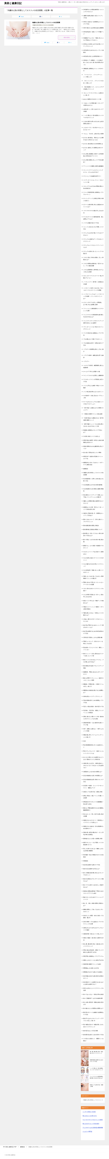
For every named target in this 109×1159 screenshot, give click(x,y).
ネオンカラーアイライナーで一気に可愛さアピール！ (93, 277)
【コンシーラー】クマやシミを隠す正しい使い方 (93, 94)
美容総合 (85, 861)
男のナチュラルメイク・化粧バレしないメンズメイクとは (93, 752)
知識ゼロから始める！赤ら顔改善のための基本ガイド (93, 827)
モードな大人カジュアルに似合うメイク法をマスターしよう (93, 403)
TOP (10, 1147)
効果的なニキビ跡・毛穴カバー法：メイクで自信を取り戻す (93, 508)
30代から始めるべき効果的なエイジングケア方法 (93, 23)
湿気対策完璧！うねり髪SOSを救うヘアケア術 (93, 724)
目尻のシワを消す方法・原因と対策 (92, 791)
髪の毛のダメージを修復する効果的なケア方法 (93, 1013)
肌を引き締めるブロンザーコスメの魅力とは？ (93, 880)
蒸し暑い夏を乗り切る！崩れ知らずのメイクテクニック (93, 945)
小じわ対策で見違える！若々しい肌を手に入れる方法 (93, 595)
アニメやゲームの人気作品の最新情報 (93, 1127)
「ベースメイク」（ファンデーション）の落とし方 (92, 75)
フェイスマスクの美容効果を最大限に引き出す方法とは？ (93, 315)
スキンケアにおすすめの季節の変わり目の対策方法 (93, 187)
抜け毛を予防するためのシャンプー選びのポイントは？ (93, 626)
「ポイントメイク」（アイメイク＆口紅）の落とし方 (93, 82)
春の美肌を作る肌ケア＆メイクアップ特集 (93, 667)
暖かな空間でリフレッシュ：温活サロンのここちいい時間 (93, 679)
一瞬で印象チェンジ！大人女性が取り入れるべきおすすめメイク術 (93, 425)
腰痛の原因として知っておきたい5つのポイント (93, 910)
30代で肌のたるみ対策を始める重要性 (93, 28)
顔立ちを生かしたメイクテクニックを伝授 (93, 989)
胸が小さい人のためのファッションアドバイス (93, 898)
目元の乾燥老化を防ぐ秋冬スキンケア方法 (93, 780)
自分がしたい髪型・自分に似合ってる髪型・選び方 (93, 916)
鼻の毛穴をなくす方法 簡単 (90, 1030)
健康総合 (85, 468)
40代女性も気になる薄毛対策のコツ (93, 56)
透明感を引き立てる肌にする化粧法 (92, 972)
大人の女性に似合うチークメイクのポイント (93, 559)
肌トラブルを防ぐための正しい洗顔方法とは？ (93, 886)
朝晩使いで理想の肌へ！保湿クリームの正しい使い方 (93, 685)
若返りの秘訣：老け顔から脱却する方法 (93, 939)
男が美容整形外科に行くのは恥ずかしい (93, 746)
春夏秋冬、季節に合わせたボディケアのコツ (93, 673)
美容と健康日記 (13, 3)
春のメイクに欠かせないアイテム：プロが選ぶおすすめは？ (93, 661)
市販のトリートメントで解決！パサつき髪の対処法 (93, 608)
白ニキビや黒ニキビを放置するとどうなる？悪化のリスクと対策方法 (93, 758)
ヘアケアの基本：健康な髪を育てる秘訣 (93, 356)
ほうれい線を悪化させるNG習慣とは (93, 143)
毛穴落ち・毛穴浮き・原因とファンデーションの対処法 (93, 711)
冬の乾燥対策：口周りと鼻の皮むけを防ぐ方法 (93, 480)
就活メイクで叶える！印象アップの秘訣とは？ (93, 601)
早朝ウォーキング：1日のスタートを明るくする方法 (93, 642)
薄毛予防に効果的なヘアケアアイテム (93, 956)
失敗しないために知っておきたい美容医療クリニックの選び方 (93, 577)
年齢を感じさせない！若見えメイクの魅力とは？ (93, 614)
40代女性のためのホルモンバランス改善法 (93, 51)
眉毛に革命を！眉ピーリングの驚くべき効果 (93, 797)
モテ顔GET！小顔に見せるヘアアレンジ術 (93, 396)
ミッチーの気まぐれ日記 (89, 1111)
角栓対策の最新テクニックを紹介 (92, 964)
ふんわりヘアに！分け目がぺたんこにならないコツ (93, 128)
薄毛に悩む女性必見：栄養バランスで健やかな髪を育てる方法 (93, 951)
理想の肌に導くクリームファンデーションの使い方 (93, 736)
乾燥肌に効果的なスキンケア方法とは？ (92, 431)
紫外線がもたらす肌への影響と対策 (92, 838)
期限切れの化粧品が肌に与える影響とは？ (93, 691)
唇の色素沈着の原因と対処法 (91, 525)
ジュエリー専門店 (87, 1131)
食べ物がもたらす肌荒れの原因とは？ (93, 1008)
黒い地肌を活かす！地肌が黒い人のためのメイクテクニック (93, 1025)
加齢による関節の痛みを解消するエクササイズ (93, 502)
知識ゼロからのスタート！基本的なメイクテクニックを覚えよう (93, 821)
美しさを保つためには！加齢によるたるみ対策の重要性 (93, 849)
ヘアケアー (86, 361)
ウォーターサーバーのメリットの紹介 (93, 1119)
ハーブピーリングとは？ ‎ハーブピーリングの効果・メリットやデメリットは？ (93, 296)
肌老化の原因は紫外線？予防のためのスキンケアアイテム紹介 (93, 892)
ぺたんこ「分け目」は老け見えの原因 (93, 133)
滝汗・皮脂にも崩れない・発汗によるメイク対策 (93, 730)
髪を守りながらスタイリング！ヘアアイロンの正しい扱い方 (93, 1019)
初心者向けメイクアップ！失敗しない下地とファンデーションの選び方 (93, 496)
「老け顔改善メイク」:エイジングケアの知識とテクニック (93, 88)
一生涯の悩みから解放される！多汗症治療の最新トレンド (93, 419)
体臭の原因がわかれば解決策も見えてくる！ (93, 447)
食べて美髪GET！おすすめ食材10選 (93, 998)
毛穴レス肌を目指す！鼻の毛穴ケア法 (93, 706)
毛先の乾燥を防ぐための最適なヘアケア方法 (93, 701)
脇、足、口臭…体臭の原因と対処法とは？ (93, 904)
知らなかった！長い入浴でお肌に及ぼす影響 (93, 815)
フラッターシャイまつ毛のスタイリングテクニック (93, 328)
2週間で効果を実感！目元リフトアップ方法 (93, 16)
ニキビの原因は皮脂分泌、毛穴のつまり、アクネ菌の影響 (93, 264)
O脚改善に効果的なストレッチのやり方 (93, 69)
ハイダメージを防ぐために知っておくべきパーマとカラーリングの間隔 (93, 289)
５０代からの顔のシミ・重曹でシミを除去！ (93, 1039)
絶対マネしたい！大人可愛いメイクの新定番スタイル (93, 843)
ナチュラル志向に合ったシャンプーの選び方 (93, 252)
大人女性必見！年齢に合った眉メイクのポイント (93, 571)
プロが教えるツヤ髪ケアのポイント (92, 339)
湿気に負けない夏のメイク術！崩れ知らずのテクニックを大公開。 (93, 717)
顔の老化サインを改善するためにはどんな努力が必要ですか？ (93, 983)
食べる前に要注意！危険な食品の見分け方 (93, 1003)
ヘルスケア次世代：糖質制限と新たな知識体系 (93, 366)
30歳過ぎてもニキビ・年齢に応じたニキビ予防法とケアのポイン (93, 39)
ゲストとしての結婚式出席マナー (92, 176)
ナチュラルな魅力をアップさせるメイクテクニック (93, 240)
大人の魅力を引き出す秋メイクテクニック (93, 565)
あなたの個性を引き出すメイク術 (92, 99)
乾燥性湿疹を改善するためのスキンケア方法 (96, 1060)
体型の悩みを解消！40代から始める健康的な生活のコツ (93, 441)
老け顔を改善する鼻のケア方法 (91, 864)
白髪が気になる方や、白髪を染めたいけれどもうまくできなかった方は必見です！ (93, 765)
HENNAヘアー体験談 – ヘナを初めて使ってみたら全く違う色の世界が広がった (93, 62)
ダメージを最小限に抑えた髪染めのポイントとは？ (93, 205)
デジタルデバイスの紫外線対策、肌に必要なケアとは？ (93, 218)
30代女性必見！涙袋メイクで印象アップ (93, 33)
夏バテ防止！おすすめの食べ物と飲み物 (93, 540)
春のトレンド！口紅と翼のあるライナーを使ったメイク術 (93, 654)
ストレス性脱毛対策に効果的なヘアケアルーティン (93, 193)
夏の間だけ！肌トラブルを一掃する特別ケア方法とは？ (93, 534)
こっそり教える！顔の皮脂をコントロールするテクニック (93, 116)
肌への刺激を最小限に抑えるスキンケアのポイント (93, 874)
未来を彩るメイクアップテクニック (92, 696)
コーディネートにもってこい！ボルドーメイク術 (93, 181)
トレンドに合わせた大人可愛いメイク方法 (93, 228)
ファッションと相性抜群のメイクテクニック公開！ (93, 309)
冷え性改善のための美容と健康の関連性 (93, 490)
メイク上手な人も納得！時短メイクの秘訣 (93, 386)
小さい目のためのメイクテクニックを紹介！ (93, 589)
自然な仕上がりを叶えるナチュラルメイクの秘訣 (93, 929)
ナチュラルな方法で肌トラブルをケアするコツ (93, 234)
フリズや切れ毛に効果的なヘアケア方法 (93, 334)
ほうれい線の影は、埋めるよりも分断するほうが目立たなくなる (93, 138)
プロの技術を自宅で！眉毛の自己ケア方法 (93, 344)
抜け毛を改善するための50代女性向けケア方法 (93, 632)
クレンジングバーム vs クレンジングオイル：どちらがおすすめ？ (93, 171)
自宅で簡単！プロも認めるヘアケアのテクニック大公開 (93, 922)
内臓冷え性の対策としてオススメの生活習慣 (46, 22)
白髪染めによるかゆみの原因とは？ (92, 771)
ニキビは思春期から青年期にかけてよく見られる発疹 (93, 271)
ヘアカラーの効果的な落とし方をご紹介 (93, 350)
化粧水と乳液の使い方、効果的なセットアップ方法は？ (93, 514)
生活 (84, 741)
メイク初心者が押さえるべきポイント (93, 391)
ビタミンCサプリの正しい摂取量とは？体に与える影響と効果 (92, 303)
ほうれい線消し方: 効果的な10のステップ (93, 148)
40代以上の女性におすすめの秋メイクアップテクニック (93, 45)
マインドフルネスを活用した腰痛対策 (93, 375)
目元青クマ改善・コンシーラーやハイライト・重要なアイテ (93, 786)
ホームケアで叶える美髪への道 (91, 371)
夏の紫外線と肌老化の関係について (92, 529)
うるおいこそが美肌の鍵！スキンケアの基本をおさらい (93, 104)
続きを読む (69, 37)
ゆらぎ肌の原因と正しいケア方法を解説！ (93, 161)
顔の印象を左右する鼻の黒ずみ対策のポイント (93, 977)
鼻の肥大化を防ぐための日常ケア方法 (93, 1034)
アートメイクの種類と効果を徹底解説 (93, 166)
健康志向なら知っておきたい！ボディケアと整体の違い (93, 463)
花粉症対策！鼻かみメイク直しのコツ (93, 934)
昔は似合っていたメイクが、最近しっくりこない (93, 648)
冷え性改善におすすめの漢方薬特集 (92, 484)
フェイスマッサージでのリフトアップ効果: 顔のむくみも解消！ (93, 322)
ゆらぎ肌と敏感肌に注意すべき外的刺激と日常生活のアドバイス (93, 155)
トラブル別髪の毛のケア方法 (91, 223)
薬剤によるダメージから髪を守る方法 (93, 960)
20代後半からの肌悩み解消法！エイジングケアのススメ (93, 10)
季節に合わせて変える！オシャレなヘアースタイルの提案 (93, 583)
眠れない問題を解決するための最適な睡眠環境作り (93, 809)
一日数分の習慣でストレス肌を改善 (92, 414)
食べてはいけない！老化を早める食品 (93, 994)
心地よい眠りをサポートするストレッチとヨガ (93, 620)
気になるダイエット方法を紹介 (91, 1123)
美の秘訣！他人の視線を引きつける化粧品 (93, 856)
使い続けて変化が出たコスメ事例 (92, 452)
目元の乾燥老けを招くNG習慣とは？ (93, 775)
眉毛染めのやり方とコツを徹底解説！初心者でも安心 (93, 803)
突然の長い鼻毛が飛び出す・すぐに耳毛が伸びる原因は (93, 833)
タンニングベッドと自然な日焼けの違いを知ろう (93, 199)
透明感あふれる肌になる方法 (91, 968)
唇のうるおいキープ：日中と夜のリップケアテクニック (93, 520)
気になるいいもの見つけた (90, 1115)
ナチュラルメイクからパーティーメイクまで (93, 246)
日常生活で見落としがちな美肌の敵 (92, 637)
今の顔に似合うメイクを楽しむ (91, 436)
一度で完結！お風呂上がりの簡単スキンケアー (93, 409)
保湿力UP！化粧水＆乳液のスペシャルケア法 (93, 457)
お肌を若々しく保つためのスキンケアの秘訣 (93, 110)
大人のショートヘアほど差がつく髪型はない (93, 553)
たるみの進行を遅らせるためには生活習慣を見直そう (93, 122)
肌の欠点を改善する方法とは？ (91, 868)
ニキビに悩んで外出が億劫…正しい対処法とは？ (93, 258)
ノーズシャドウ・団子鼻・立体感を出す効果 (93, 283)
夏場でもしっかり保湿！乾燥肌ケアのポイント (93, 546)
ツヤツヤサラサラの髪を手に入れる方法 (93, 211)
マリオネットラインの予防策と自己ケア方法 (93, 380)
